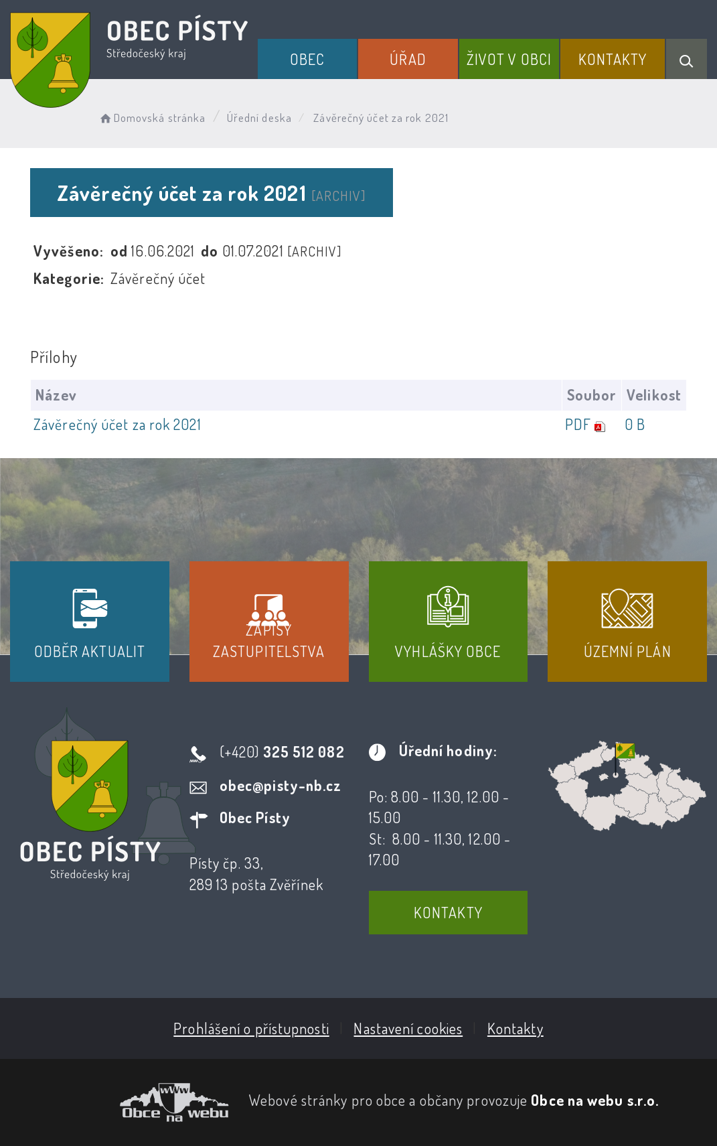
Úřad (408, 59)
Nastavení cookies (408, 1028)
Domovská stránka (152, 118)
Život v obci (509, 59)
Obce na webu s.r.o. (595, 1099)
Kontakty (612, 59)
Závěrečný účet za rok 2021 (117, 424)
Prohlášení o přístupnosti (251, 1028)
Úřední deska (259, 118)
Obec (307, 59)
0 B (635, 424)
